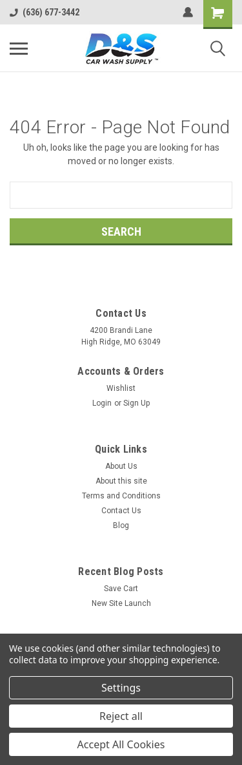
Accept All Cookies (121, 744)
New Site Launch (121, 603)
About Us (121, 466)
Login (102, 403)
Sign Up (136, 403)
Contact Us (121, 510)
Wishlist (121, 388)
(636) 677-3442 (44, 12)
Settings (121, 688)
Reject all (121, 716)
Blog (121, 525)
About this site (121, 481)
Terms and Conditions (121, 495)
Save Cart (121, 588)
